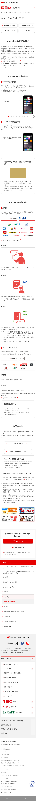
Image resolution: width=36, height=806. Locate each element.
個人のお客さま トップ (11, 664)
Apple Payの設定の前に (10, 25)
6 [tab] (19, 153)
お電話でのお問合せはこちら (18, 451)
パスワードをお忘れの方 (10, 555)
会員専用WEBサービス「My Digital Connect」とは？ (17, 552)
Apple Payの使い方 (10, 31)
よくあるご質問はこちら (18, 443)
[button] (33, 116)
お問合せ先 (27, 31)
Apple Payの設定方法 (27, 25)
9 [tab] (27, 153)
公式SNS (10, 643)
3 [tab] (11, 153)
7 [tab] (22, 153)
